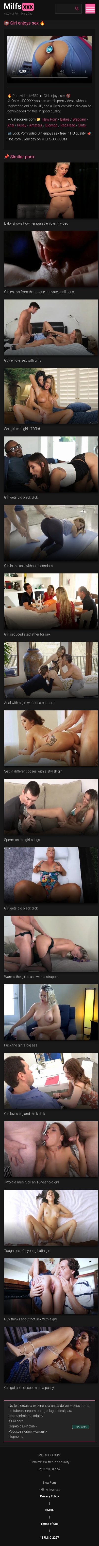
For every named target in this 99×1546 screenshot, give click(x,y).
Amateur (35, 125)
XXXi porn (16, 1421)
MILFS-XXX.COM (49, 1455)
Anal (10, 125)
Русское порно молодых (28, 1431)
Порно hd (16, 1436)
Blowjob (51, 125)
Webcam (79, 119)
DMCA (49, 1510)
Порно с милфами (23, 1426)
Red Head (68, 125)
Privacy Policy (49, 1496)
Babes (64, 119)
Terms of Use (49, 1524)
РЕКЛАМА (80, 1426)
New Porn (49, 119)
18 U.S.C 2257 (49, 1537)
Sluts (82, 125)
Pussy (21, 125)
